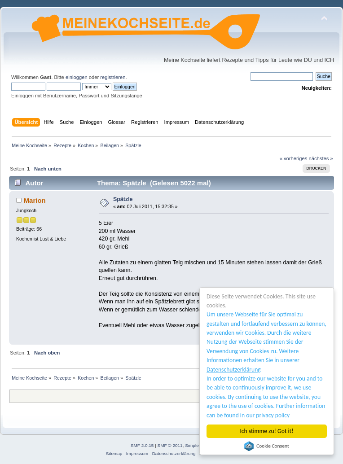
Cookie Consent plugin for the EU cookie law (266, 446)
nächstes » (321, 158)
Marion (35, 200)
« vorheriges (294, 158)
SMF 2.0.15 (142, 445)
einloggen (77, 77)
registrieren (112, 77)
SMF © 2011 (170, 445)
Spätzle (123, 199)
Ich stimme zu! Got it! (267, 431)
